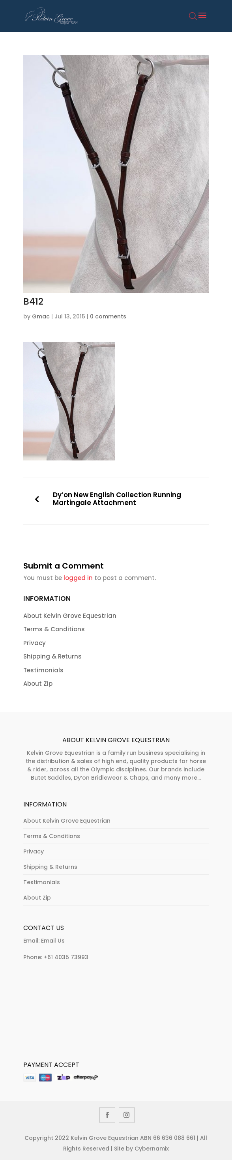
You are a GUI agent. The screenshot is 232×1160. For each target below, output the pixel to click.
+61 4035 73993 (66, 957)
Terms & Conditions (54, 629)
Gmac (41, 316)
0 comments (108, 316)
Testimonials (43, 670)
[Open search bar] (192, 20)
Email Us (53, 941)
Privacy (34, 643)
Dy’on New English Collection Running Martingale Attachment (117, 499)
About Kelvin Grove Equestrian (69, 616)
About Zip (37, 683)
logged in (78, 578)
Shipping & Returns (52, 656)
